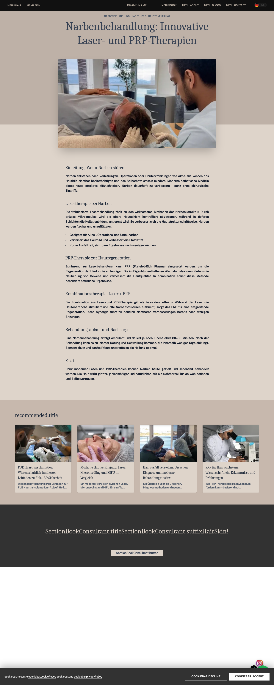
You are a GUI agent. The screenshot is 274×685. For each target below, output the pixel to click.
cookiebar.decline (206, 676)
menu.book (169, 5)
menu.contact (236, 5)
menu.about (190, 5)
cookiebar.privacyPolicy (88, 676)
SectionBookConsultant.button (137, 553)
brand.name (137, 5)
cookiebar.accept (249, 676)
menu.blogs (212, 5)
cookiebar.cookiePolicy (42, 676)
